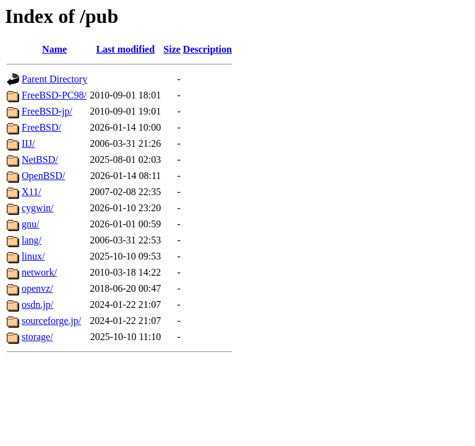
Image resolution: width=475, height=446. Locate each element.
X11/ (31, 191)
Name (54, 49)
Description (207, 49)
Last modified (125, 49)
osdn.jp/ (37, 304)
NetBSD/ (40, 159)
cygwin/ (38, 208)
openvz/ (37, 288)
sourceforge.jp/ (51, 320)
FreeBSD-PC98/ (54, 95)
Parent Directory (54, 79)
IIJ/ (28, 143)
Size (172, 49)
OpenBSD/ (43, 175)
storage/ (37, 336)
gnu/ (30, 224)
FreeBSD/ (41, 127)
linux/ (33, 256)
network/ (39, 272)
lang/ (31, 240)
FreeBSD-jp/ (47, 111)
